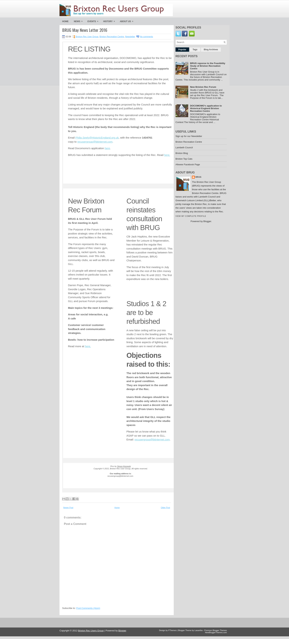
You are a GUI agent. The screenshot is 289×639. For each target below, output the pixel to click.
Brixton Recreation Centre (112, 36)
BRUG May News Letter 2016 (84, 30)
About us (128, 20)
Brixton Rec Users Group (91, 630)
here (107, 148)
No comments (146, 36)
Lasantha (198, 630)
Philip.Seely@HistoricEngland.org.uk (97, 137)
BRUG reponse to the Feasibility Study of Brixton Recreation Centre (207, 66)
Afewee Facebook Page (187, 164)
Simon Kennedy (124, 466)
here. (167, 154)
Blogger (207, 221)
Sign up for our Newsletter (188, 136)
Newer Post (68, 507)
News (79, 20)
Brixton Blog (181, 153)
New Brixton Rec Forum (203, 87)
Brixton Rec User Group (87, 36)
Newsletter (130, 36)
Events (94, 20)
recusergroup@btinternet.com (95, 141)
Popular (182, 49)
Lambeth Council (184, 147)
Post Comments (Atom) (88, 608)
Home (65, 21)
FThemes (172, 630)
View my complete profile (190, 216)
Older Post (165, 507)
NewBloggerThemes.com (216, 632)
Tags (195, 49)
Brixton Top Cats (183, 158)
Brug (199, 177)
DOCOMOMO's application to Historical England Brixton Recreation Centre (206, 108)
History (110, 20)
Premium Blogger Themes (215, 630)
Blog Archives (211, 49)
